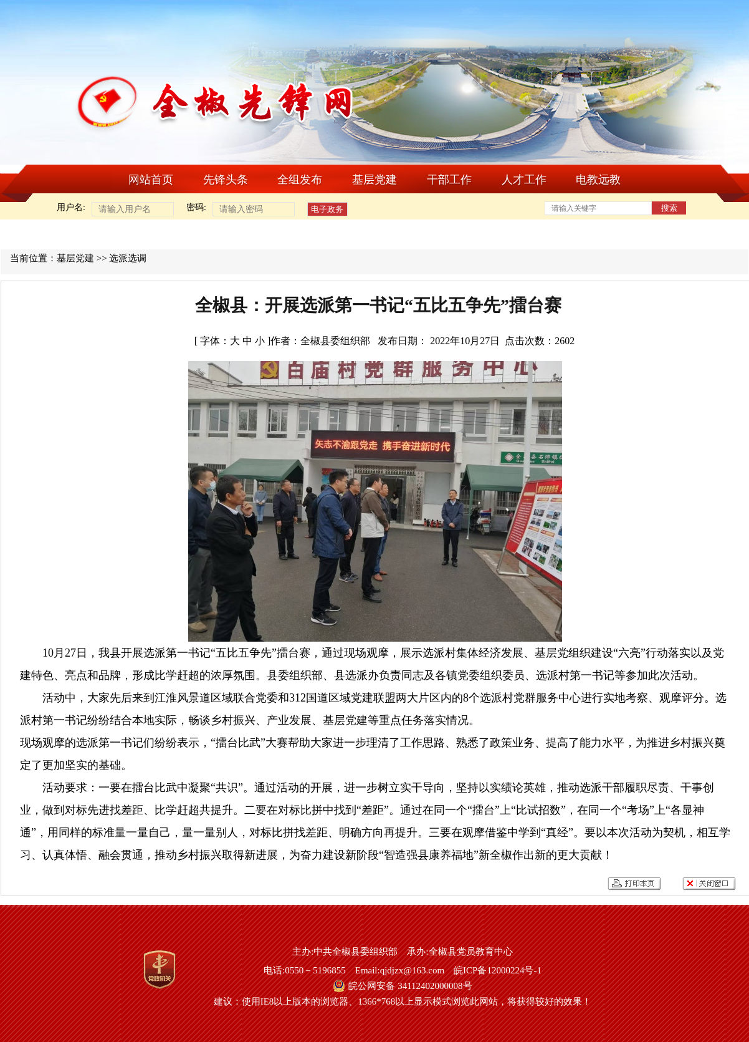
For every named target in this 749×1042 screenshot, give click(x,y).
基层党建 (374, 179)
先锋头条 (225, 179)
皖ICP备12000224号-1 (497, 970)
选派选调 (127, 258)
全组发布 (299, 179)
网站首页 (150, 179)
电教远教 (598, 179)
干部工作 (449, 179)
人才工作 (524, 179)
